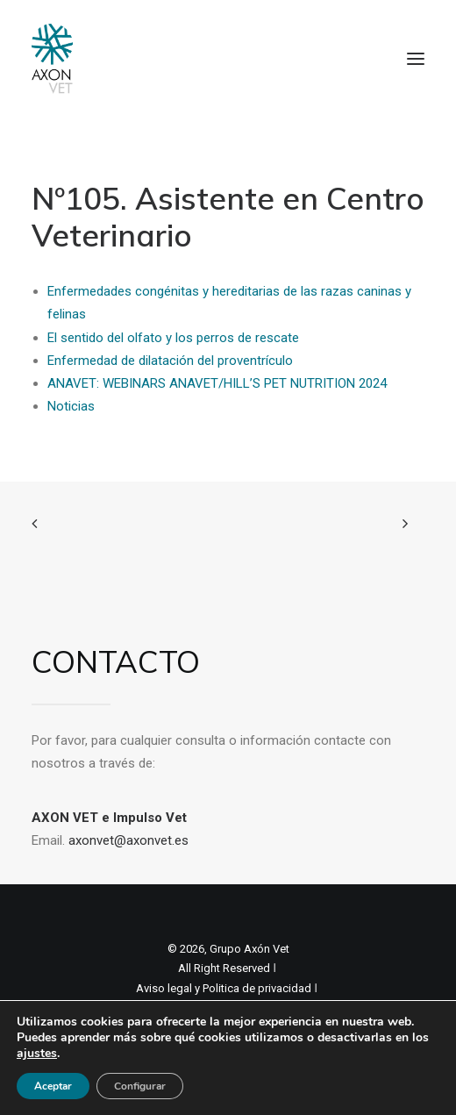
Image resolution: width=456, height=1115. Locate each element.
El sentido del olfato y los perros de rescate (173, 338)
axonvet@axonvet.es (128, 840)
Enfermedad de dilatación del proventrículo (170, 360)
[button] (415, 59)
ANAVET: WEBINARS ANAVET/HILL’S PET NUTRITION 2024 (217, 383)
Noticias (71, 406)
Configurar (140, 1086)
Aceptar (53, 1086)
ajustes (37, 1053)
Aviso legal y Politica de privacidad (223, 988)
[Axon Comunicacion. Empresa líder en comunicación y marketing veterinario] (52, 59)
